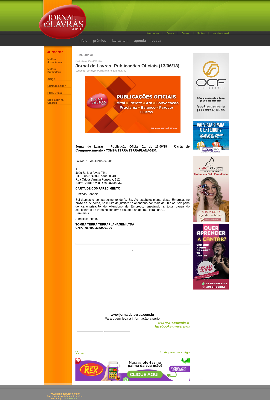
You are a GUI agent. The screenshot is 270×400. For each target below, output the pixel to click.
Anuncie (185, 33)
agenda (140, 41)
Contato (201, 33)
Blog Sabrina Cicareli (55, 101)
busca (156, 41)
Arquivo (170, 33)
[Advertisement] (154, 17)
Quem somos (152, 33)
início (83, 41)
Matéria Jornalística (54, 61)
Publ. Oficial (55, 92)
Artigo (51, 79)
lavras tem (120, 41)
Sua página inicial (221, 33)
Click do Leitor (56, 85)
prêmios (99, 41)
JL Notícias (55, 52)
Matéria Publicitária (54, 71)
